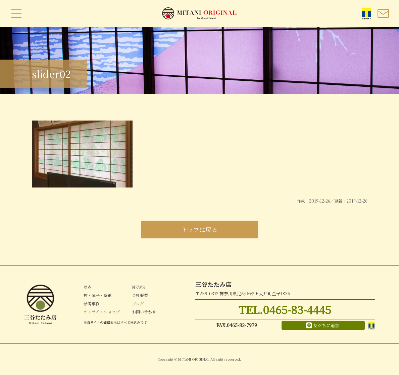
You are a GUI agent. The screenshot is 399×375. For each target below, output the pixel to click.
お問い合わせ (144, 311)
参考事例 (92, 303)
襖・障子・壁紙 (98, 295)
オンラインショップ (102, 311)
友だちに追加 (322, 325)
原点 (88, 287)
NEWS (138, 287)
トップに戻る (199, 229)
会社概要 (140, 295)
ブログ (138, 303)
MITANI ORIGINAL (199, 13)
